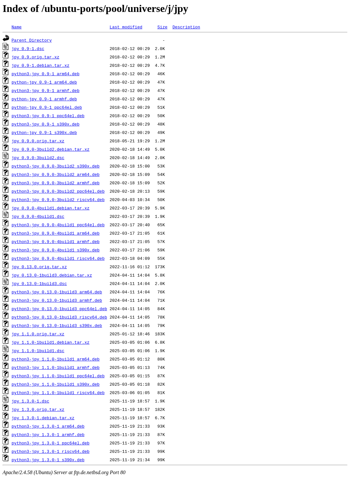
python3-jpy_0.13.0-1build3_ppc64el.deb (59, 308)
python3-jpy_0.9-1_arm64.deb (46, 73)
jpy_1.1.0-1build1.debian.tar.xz (51, 342)
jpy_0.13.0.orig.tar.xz (39, 267)
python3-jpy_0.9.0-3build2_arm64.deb (56, 174)
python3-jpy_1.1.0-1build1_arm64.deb (56, 359)
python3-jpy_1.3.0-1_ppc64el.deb (51, 443)
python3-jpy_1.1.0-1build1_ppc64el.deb (58, 376)
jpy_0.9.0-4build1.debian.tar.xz (51, 208)
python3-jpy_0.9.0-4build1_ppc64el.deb (58, 225)
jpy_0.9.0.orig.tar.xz (38, 141)
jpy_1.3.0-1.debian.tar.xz (43, 418)
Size (162, 27)
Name (17, 27)
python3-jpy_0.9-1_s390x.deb (46, 124)
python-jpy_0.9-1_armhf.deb (44, 99)
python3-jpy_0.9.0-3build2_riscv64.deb (58, 199)
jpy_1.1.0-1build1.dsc (38, 350)
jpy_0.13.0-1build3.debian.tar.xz (52, 275)
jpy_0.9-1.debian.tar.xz (40, 65)
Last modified (126, 27)
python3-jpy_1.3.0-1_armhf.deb (48, 434)
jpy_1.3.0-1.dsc (30, 401)
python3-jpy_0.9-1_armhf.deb (46, 90)
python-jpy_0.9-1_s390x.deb (44, 132)
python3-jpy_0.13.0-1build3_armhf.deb (57, 300)
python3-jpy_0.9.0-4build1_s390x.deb (56, 250)
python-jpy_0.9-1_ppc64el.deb (47, 107)
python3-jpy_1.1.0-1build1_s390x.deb (56, 384)
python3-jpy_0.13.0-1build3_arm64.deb (57, 292)
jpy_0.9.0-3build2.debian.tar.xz (51, 149)
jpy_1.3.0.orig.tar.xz (38, 409)
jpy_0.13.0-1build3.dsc (39, 283)
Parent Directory (32, 40)
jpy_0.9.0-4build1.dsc (38, 216)
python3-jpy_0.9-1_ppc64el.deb (48, 115)
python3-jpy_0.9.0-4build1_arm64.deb (56, 233)
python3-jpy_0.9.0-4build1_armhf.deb (56, 241)
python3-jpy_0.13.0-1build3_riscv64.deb (59, 317)
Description (186, 27)
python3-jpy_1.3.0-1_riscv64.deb (51, 451)
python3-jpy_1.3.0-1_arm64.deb (48, 426)
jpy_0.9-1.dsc (28, 48)
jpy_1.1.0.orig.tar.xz (38, 334)
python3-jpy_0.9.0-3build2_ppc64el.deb (58, 191)
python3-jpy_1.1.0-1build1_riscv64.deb (58, 392)
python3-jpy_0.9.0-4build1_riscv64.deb (58, 258)
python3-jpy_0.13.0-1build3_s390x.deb (57, 325)
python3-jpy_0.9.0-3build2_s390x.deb (56, 166)
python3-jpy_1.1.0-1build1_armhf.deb (56, 367)
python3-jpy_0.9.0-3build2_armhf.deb (56, 183)
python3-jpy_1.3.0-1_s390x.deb (48, 460)
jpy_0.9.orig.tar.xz (35, 57)
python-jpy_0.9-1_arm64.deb (44, 82)
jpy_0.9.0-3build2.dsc (38, 157)
